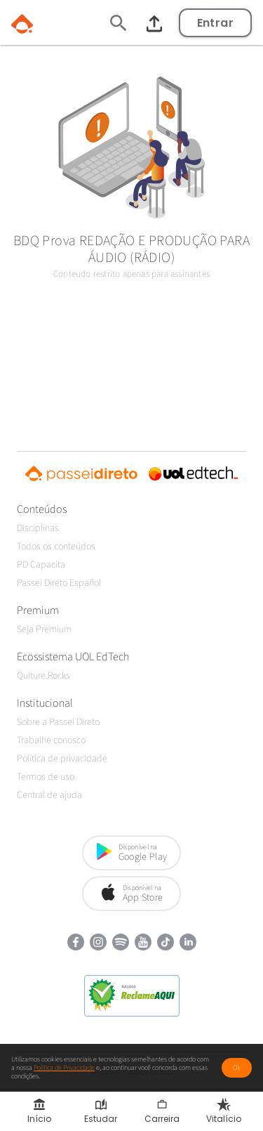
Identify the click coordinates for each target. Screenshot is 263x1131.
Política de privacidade (62, 759)
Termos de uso (45, 777)
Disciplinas (38, 528)
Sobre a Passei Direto (58, 722)
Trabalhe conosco (51, 740)
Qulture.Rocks (43, 676)
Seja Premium (44, 629)
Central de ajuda (49, 795)
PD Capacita (41, 565)
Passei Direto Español (59, 583)
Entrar (215, 23)
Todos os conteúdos (56, 546)
